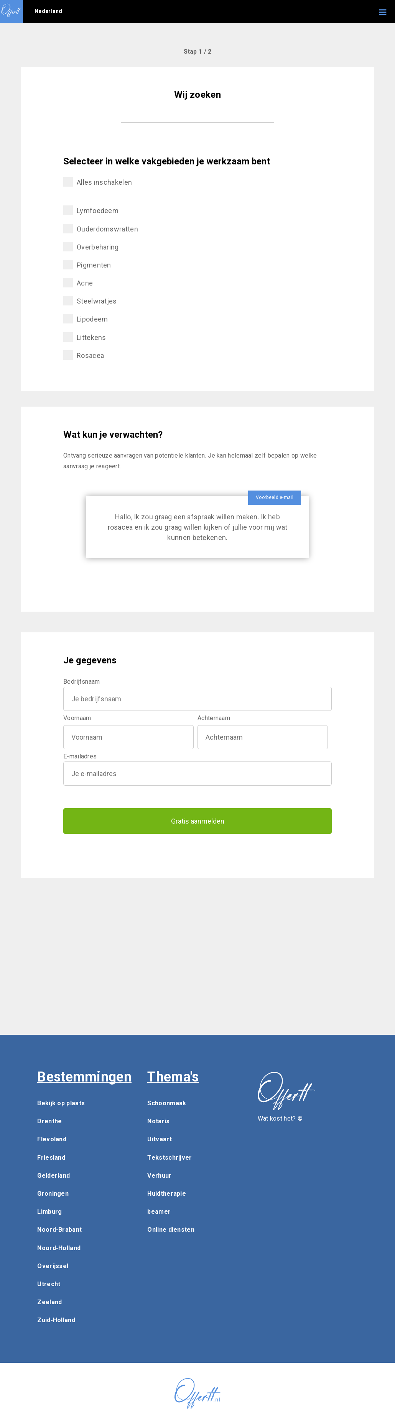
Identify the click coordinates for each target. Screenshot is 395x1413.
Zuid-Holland (56, 1320)
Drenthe (49, 1121)
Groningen (53, 1193)
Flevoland (51, 1139)
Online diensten (170, 1229)
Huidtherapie (166, 1193)
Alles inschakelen (97, 182)
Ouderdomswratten (100, 228)
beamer (159, 1211)
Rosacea (83, 355)
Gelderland (53, 1175)
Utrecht (48, 1284)
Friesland (51, 1157)
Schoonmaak (166, 1103)
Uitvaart (159, 1139)
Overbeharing (91, 246)
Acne (78, 282)
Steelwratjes (90, 300)
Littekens (84, 337)
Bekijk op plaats (61, 1103)
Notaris (158, 1121)
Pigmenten (87, 264)
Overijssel (52, 1266)
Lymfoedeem (90, 210)
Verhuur (159, 1175)
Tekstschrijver (169, 1157)
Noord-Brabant (59, 1229)
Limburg (49, 1211)
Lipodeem (85, 318)
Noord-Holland (59, 1248)
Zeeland (49, 1302)
